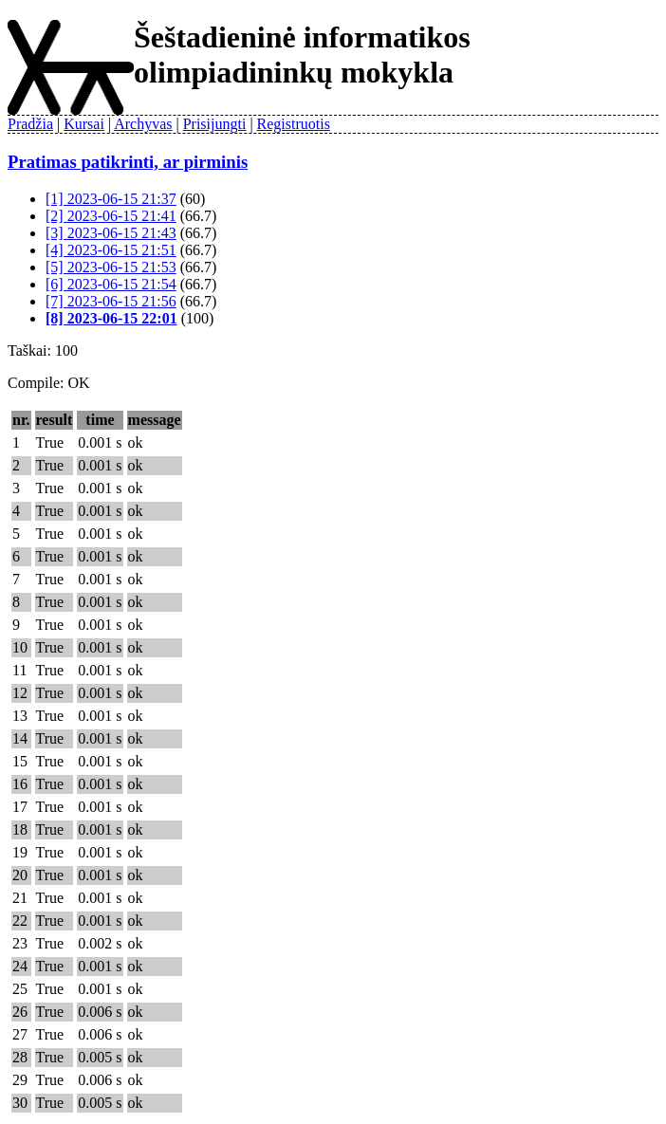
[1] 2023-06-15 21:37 (111, 199)
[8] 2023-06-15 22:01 (111, 318)
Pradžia (30, 124)
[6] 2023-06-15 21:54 (111, 284)
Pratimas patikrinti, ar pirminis (128, 162)
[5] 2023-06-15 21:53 (111, 267)
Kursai (84, 124)
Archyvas (143, 124)
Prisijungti (215, 124)
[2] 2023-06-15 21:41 (111, 216)
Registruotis (293, 124)
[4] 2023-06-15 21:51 (111, 250)
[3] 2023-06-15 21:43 (111, 233)
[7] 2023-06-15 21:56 (111, 301)
